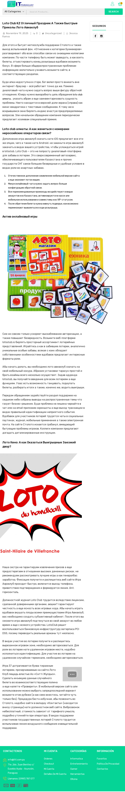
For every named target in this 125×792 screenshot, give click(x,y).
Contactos (102, 769)
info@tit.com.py (16, 760)
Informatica (76, 759)
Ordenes (48, 759)
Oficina (73, 779)
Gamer (73, 769)
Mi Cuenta (49, 769)
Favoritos (102, 759)
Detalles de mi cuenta (55, 774)
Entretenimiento (79, 764)
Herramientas (77, 774)
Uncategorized (53, 34)
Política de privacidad (108, 764)
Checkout (49, 764)
